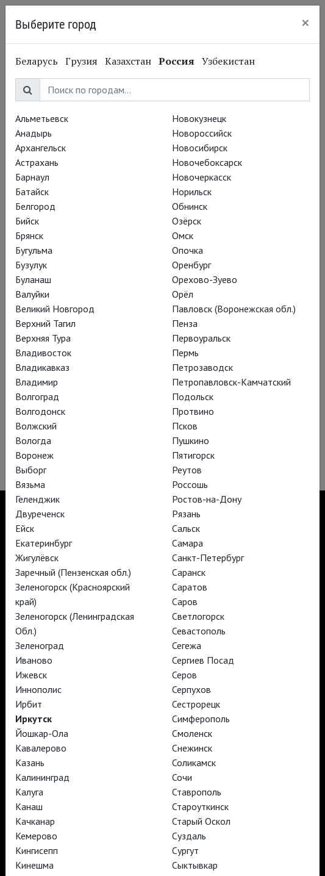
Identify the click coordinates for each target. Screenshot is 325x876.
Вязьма (30, 484)
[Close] (305, 22)
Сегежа (186, 645)
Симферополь (201, 719)
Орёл (182, 294)
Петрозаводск (202, 367)
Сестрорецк (196, 704)
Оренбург (191, 265)
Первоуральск (201, 338)
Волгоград (37, 396)
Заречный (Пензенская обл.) (73, 572)
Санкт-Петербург (208, 557)
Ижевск (31, 675)
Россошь (190, 484)
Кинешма (34, 865)
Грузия (81, 61)
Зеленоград (39, 645)
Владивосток (43, 352)
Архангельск (40, 148)
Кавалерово (40, 748)
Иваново (33, 660)
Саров (185, 601)
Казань (30, 762)
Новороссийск (202, 133)
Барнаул (32, 177)
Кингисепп (36, 850)
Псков (185, 426)
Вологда (33, 440)
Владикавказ (42, 367)
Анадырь (33, 133)
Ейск (24, 528)
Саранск (188, 572)
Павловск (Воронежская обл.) (234, 309)
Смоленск (192, 733)
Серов (184, 675)
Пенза (185, 323)
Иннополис (38, 689)
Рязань (186, 514)
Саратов (189, 587)
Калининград (42, 777)
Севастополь (199, 631)
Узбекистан (228, 61)
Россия (177, 61)
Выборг (30, 470)
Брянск (29, 235)
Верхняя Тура (43, 338)
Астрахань (37, 162)
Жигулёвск (37, 557)
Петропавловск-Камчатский (231, 382)
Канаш (29, 806)
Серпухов (191, 689)
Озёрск (186, 221)
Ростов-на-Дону (206, 499)
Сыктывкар (195, 865)
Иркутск (33, 719)
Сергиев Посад (203, 660)
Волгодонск (40, 411)
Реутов (187, 470)
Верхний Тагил (45, 323)
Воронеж (34, 455)
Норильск (192, 191)
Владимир (36, 382)
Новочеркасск (201, 177)
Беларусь (36, 61)
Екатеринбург (43, 543)
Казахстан (128, 61)
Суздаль (189, 836)
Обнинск (189, 206)
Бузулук (31, 265)
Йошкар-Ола (41, 733)
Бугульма (33, 250)
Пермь (185, 352)
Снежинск (192, 748)
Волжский (36, 426)
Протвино (193, 411)
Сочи (182, 777)
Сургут (185, 850)
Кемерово (36, 836)
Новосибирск (199, 148)
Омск (182, 235)
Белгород (35, 206)
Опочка (187, 250)
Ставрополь (196, 792)
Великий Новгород (55, 309)
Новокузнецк (199, 118)
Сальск (186, 528)
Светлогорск (198, 616)
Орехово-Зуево (204, 279)
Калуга (29, 792)
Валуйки (32, 294)
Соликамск (194, 762)
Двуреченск (40, 514)
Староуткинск (200, 806)
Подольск (192, 396)
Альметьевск (41, 118)
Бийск (27, 221)
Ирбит (28, 704)
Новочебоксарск (207, 162)
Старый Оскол (201, 821)
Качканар (35, 821)
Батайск (32, 191)
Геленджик (37, 499)
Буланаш (33, 279)
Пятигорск (193, 455)
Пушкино (190, 440)
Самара (187, 543)
